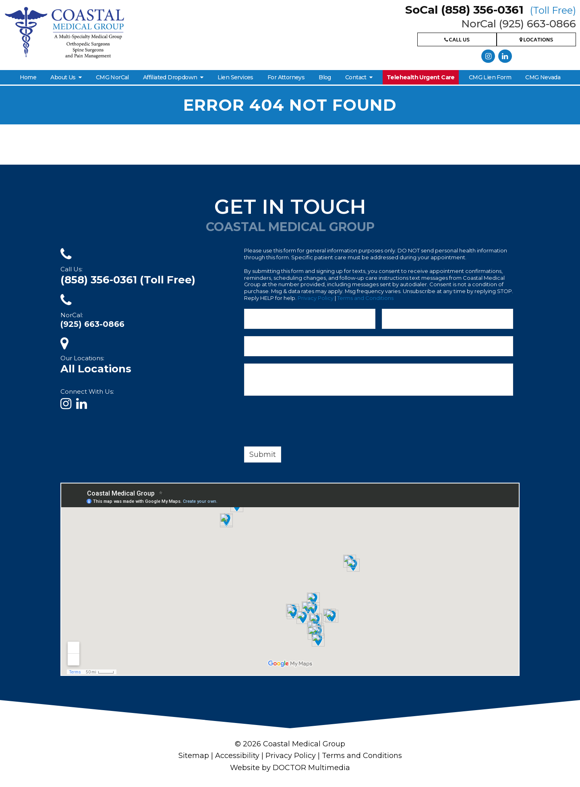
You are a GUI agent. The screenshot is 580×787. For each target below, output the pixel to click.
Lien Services (235, 77)
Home (28, 77)
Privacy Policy (316, 298)
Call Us (457, 40)
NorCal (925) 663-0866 (518, 23)
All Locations (95, 369)
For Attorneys (285, 77)
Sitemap (193, 755)
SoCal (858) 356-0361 (490, 9)
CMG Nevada (542, 77)
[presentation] (305, 422)
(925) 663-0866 (92, 324)
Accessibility (237, 755)
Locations (536, 40)
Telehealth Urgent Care (421, 77)
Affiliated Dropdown (170, 77)
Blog (325, 77)
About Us (62, 77)
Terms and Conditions (365, 298)
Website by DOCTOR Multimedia (290, 767)
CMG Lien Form (490, 77)
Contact (356, 77)
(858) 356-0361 (127, 280)
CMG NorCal (112, 77)
